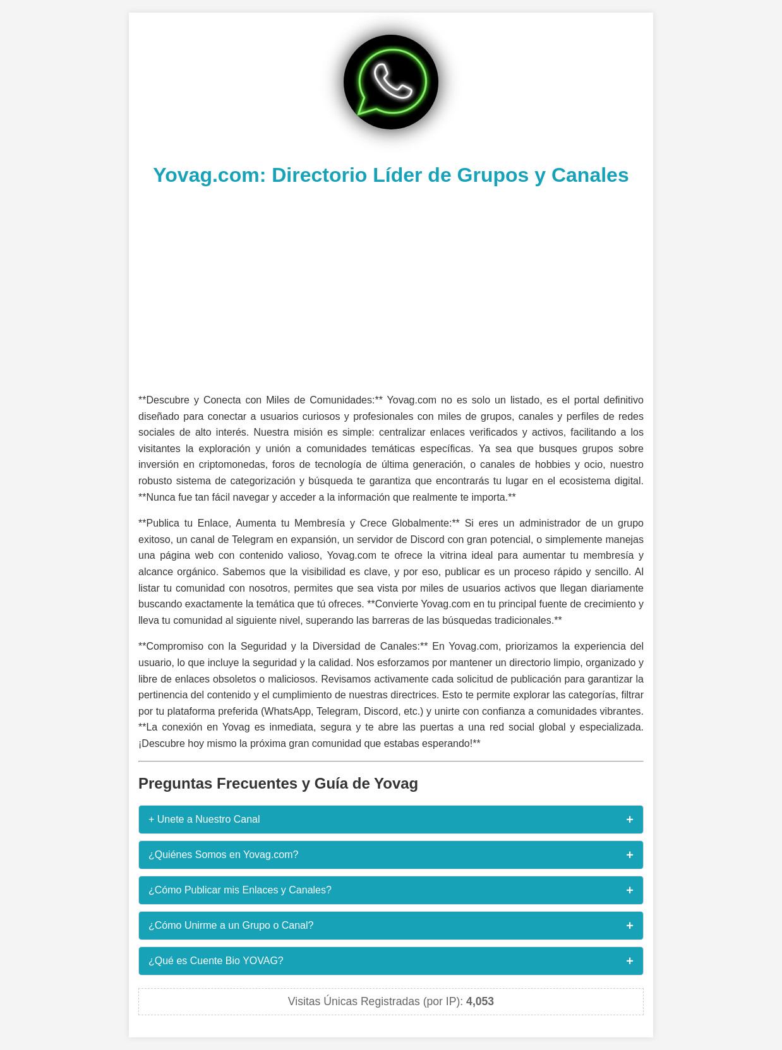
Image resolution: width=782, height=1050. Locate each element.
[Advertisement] (391, 288)
